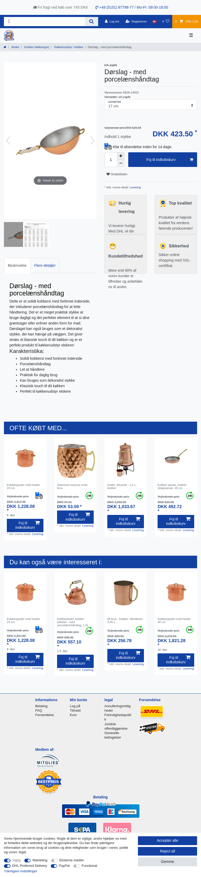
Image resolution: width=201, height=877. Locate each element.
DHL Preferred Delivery (29, 866)
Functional (89, 866)
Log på (75, 706)
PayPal (64, 866)
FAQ (38, 710)
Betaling (41, 706)
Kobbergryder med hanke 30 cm (174, 620)
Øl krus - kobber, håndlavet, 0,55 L (125, 620)
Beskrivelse (17, 265)
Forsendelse (44, 715)
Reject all (167, 851)
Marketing (39, 860)
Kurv (73, 715)
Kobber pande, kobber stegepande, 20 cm (172, 486)
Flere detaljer (45, 265)
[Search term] (44, 21)
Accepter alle (167, 840)
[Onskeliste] (165, 21)
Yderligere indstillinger (20, 871)
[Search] (91, 21)
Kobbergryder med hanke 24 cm (23, 486)
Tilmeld (75, 710)
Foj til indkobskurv (169, 160)
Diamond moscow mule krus (72, 486)
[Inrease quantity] (120, 156)
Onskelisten (117, 174)
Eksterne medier (71, 860)
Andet (15, 47)
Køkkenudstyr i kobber (68, 47)
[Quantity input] (110, 159)
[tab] (17, 265)
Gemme (167, 861)
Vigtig (16, 860)
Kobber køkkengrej (36, 47)
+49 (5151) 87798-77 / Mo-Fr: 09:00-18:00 (132, 7)
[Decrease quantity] (120, 163)
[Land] (154, 21)
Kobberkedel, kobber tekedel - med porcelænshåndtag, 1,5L (73, 622)
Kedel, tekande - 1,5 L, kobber (122, 486)
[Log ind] (112, 21)
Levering (135, 187)
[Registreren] (136, 21)
